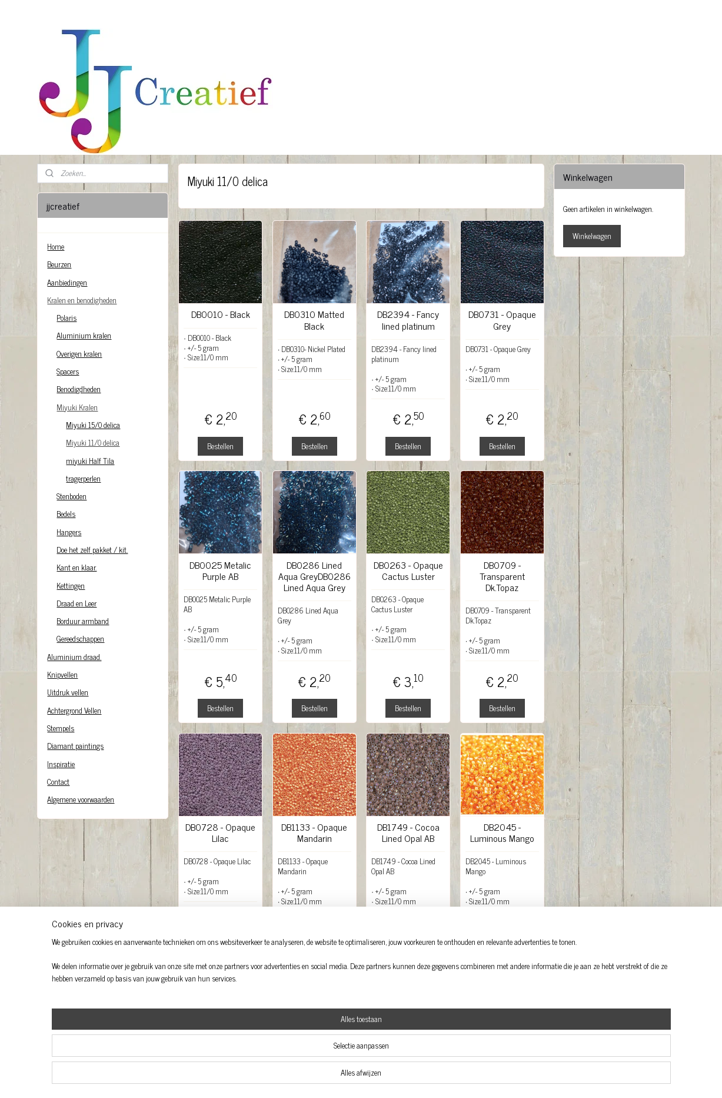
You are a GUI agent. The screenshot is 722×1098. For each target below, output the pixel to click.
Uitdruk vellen (67, 692)
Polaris (66, 317)
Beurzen (59, 264)
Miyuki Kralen (77, 407)
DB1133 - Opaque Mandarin (314, 832)
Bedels (65, 513)
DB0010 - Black (220, 314)
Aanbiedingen (67, 282)
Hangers (68, 532)
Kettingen (70, 585)
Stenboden (71, 496)
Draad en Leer (76, 603)
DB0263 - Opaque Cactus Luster (407, 570)
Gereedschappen (80, 638)
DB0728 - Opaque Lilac (220, 832)
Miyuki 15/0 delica (93, 425)
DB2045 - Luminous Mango (502, 832)
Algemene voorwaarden (80, 799)
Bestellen (220, 446)
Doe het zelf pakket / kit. (92, 549)
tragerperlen (83, 478)
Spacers (67, 371)
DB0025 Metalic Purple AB (220, 570)
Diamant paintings (75, 745)
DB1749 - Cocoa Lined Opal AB (408, 832)
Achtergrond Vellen (74, 710)
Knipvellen (62, 674)
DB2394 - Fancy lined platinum (408, 319)
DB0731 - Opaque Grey (501, 319)
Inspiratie (61, 764)
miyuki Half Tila (90, 461)
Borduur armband (82, 621)
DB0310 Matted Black (314, 319)
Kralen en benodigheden (82, 300)
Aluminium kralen (83, 335)
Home (55, 246)
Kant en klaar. (76, 567)
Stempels (60, 728)
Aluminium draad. (74, 657)
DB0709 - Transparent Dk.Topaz (501, 576)
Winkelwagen (592, 236)
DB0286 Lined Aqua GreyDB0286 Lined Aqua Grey (314, 576)
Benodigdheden (78, 389)
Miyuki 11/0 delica (92, 442)
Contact (58, 781)
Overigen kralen (79, 353)
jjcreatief (65, 1018)
